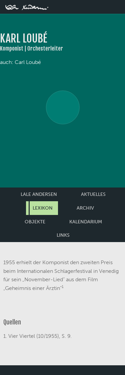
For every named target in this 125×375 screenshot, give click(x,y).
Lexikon (43, 208)
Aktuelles (93, 194)
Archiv (85, 208)
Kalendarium (85, 222)
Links (63, 235)
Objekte (35, 222)
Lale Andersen (39, 194)
